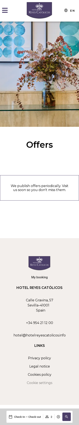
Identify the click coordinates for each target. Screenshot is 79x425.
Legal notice (39, 366)
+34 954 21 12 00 (39, 323)
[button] (66, 417)
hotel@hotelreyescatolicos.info (39, 335)
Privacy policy (39, 358)
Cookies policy (39, 375)
